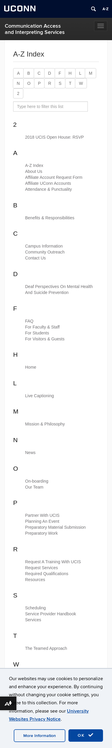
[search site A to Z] (50, 106)
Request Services (41, 567)
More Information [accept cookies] (39, 735)
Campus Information (44, 246)
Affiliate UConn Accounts (48, 183)
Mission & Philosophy (45, 424)
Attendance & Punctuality (48, 189)
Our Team (34, 487)
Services (33, 619)
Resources (35, 579)
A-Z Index (34, 165)
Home (30, 367)
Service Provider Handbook (50, 613)
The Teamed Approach (46, 648)
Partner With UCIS (42, 515)
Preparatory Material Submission (55, 527)
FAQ (29, 321)
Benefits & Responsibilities (49, 217)
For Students (37, 333)
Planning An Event (42, 521)
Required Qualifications (46, 573)
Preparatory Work (41, 533)
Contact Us (35, 258)
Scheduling (35, 607)
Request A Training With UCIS (53, 561)
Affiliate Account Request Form (53, 177)
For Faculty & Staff (42, 327)
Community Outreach (45, 252)
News (30, 452)
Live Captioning (39, 395)
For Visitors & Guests (45, 339)
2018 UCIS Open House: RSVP (54, 137)
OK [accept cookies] (86, 735)
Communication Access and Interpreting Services (35, 29)
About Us (33, 171)
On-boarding (36, 481)
